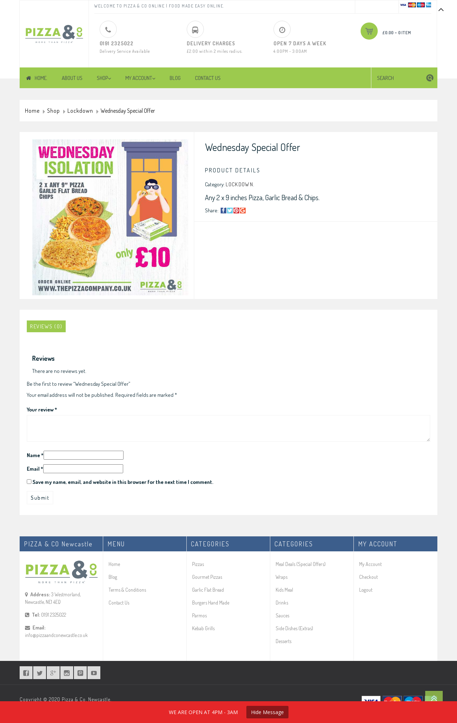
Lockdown (80, 111)
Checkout (368, 577)
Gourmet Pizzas (207, 577)
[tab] (46, 326)
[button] (430, 77)
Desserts (283, 641)
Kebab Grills (203, 628)
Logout (365, 590)
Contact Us (119, 603)
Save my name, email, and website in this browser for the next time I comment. (122, 482)
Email (35, 468)
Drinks (282, 603)
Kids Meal (284, 590)
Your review (42, 409)
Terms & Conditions (127, 590)
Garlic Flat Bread (208, 590)
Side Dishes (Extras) (294, 628)
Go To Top (434, 698)
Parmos (199, 615)
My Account (370, 564)
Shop (53, 111)
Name (35, 455)
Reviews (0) (46, 326)
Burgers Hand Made (210, 603)
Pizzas (198, 564)
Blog (113, 577)
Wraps (281, 577)
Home (32, 111)
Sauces (282, 615)
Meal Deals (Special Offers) (301, 564)
